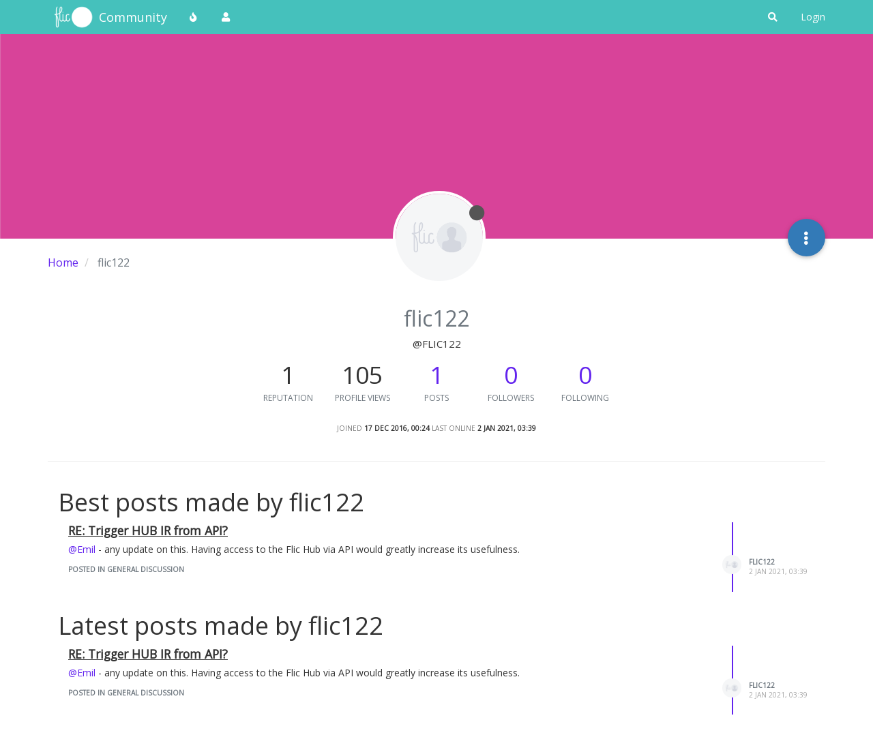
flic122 (762, 562)
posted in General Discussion (126, 569)
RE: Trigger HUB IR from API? (148, 530)
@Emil (81, 549)
